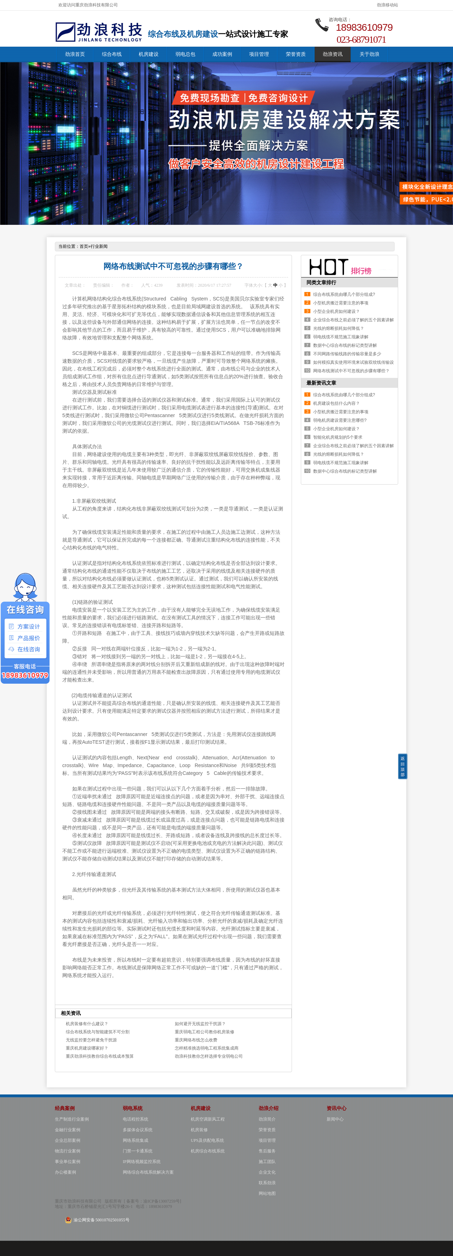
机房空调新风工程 (208, 1119)
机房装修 (199, 1129)
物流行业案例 (67, 1151)
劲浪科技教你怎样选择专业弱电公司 (209, 1056)
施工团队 (267, 1161)
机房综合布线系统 (208, 1151)
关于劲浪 (369, 54)
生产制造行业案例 (72, 1119)
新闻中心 (335, 1119)
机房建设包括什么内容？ (336, 403)
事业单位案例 (67, 1161)
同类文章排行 (321, 282)
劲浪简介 (267, 1119)
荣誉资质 (296, 54)
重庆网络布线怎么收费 (196, 1040)
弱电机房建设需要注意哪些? (340, 420)
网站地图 (267, 1193)
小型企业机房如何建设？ (336, 311)
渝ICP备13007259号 (161, 1201)
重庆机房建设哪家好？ (87, 1048)
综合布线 (112, 54)
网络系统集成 (135, 1140)
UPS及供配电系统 (207, 1140)
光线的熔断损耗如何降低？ (338, 328)
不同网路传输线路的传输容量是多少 (347, 353)
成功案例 (222, 54)
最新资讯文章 (321, 383)
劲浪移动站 (387, 4)
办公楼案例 (65, 1172)
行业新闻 (99, 246)
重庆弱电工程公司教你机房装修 (204, 1031)
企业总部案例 (67, 1140)
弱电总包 (185, 54)
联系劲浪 (267, 1182)
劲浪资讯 (333, 54)
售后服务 (267, 1151)
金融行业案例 (67, 1129)
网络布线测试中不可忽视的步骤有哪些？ (351, 370)
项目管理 (259, 54)
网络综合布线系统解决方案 (148, 1172)
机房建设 (149, 54)
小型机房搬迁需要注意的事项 (340, 302)
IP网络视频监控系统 (142, 1161)
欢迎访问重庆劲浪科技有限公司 (88, 4)
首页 (84, 246)
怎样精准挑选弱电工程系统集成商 (207, 1048)
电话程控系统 (135, 1119)
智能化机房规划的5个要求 (337, 437)
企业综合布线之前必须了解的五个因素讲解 (353, 319)
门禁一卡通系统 (138, 1151)
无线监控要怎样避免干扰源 (91, 1040)
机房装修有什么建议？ (87, 1023)
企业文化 (267, 1172)
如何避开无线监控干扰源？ (200, 1023)
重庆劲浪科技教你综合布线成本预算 (100, 1056)
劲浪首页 (75, 54)
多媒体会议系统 (138, 1129)
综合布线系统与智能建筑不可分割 (98, 1031)
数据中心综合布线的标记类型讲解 (345, 345)
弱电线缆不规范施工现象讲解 (340, 336)
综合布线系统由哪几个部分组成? (344, 294)
